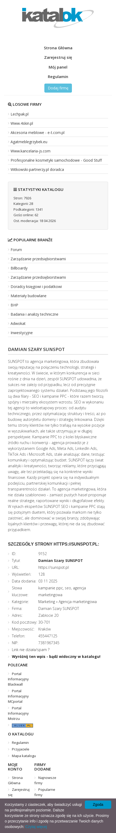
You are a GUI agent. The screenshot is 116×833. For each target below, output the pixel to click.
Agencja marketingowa (78, 601)
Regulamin (58, 76)
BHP (14, 304)
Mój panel (58, 67)
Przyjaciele (20, 749)
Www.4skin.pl (22, 123)
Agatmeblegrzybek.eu (29, 141)
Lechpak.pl (20, 114)
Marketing (46, 601)
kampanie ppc (50, 587)
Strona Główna (58, 47)
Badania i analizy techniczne (34, 314)
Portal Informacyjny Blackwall (18, 679)
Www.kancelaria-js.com (30, 150)
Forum (16, 249)
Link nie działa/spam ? (30, 649)
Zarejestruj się (58, 57)
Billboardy (19, 268)
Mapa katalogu (24, 755)
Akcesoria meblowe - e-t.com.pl (37, 132)
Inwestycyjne (22, 332)
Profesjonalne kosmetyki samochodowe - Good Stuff (56, 160)
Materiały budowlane (29, 295)
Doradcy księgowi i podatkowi (36, 286)
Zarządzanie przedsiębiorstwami (38, 258)
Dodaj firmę (58, 87)
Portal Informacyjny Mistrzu (18, 713)
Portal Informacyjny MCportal (18, 696)
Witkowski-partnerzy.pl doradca (37, 169)
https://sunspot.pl (53, 567)
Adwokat (18, 323)
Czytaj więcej (36, 827)
